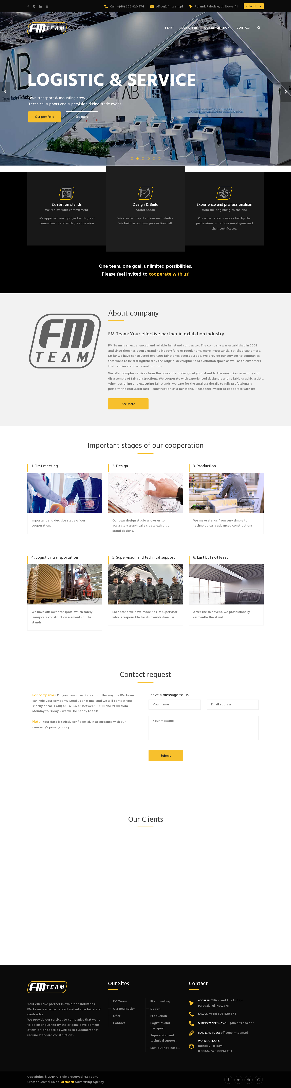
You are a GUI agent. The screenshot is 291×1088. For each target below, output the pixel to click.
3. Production (204, 466)
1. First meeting (44, 466)
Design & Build (145, 204)
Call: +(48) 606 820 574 (124, 6)
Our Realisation (217, 27)
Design (155, 1008)
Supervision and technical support (163, 1038)
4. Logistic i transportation (54, 557)
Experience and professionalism (224, 204)
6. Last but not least (210, 557)
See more (128, 404)
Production (158, 1016)
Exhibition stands (67, 204)
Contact (243, 27)
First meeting (160, 1001)
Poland (251, 6)
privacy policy (59, 727)
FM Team (120, 1001)
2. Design (120, 466)
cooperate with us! (169, 274)
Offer (116, 1016)
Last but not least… (165, 1048)
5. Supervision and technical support (143, 557)
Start (169, 27)
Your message (204, 728)
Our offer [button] (189, 27)
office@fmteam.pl (166, 6)
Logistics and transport (160, 1026)
